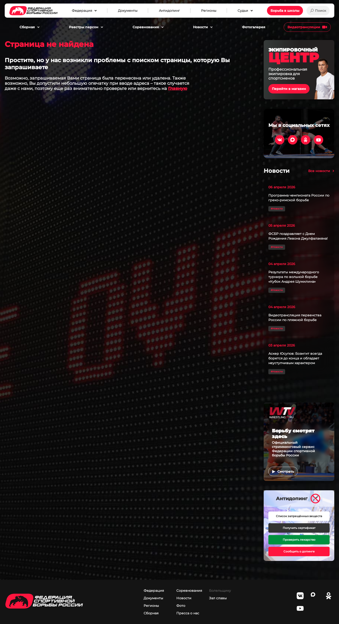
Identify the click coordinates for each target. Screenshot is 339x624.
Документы (153, 598)
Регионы (151, 606)
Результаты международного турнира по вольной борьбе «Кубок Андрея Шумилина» (293, 277)
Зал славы (218, 598)
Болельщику (220, 590)
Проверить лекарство (299, 539)
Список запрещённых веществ (299, 516)
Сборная (151, 613)
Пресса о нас (187, 613)
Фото (180, 606)
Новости (183, 598)
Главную (177, 88)
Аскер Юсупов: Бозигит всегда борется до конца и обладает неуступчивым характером (295, 358)
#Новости (277, 208)
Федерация (154, 590)
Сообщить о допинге (299, 551)
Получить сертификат (299, 528)
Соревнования (189, 590)
